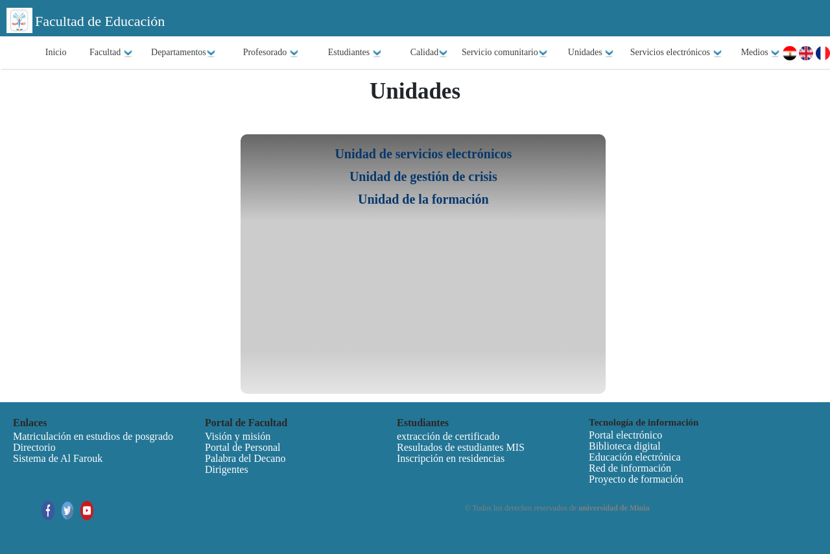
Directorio (34, 447)
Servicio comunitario (505, 52)
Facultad (111, 52)
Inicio (56, 52)
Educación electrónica (635, 457)
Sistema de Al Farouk (57, 458)
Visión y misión (237, 436)
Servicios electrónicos (676, 52)
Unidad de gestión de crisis (423, 176)
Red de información (630, 468)
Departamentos (183, 52)
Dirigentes (226, 469)
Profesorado (271, 52)
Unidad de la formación (423, 199)
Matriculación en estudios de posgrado (93, 436)
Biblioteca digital (625, 446)
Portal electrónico (625, 434)
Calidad (429, 52)
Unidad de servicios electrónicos (423, 154)
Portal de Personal (242, 447)
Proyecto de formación (636, 479)
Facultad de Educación (100, 21)
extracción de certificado (448, 436)
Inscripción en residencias (450, 458)
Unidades (591, 52)
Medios (761, 52)
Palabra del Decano (245, 458)
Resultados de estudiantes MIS (461, 447)
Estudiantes (355, 52)
